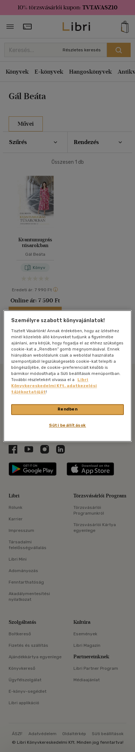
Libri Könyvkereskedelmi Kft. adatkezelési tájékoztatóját (54, 386)
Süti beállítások (67, 425)
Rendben (68, 409)
